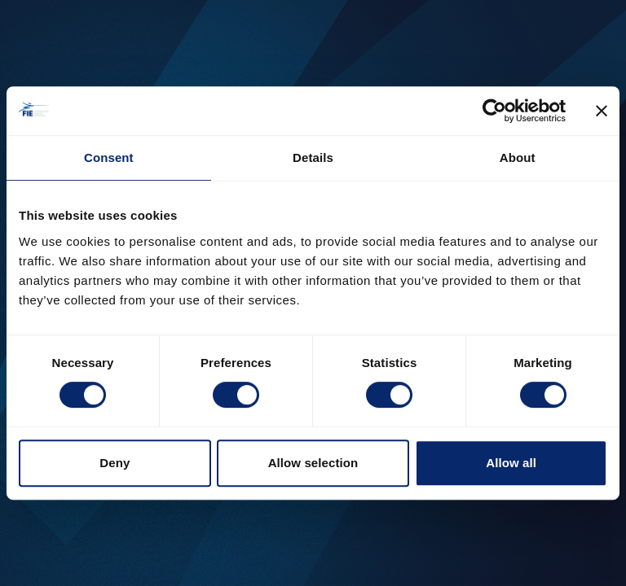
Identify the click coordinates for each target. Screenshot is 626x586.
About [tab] (518, 157)
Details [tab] (313, 157)
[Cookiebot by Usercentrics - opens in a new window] (494, 110)
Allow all (511, 463)
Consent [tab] (109, 157)
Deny (114, 463)
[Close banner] (601, 110)
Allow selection (313, 463)
